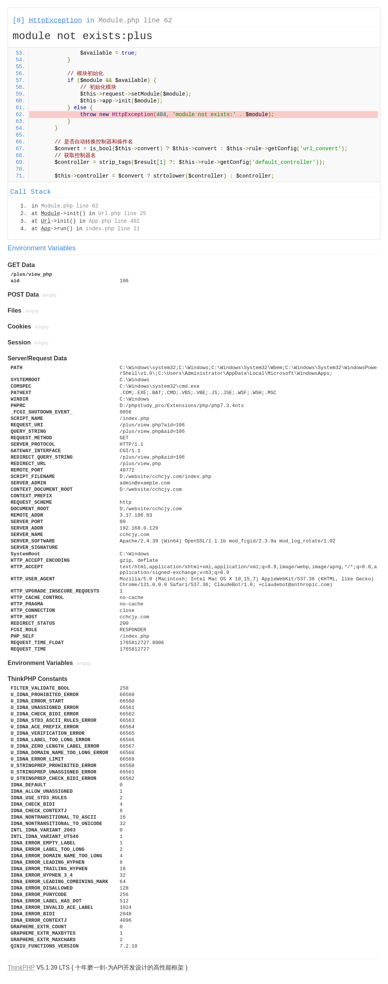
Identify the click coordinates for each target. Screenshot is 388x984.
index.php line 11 (113, 229)
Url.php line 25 (122, 214)
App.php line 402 (114, 221)
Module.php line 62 (135, 20)
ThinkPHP (21, 967)
